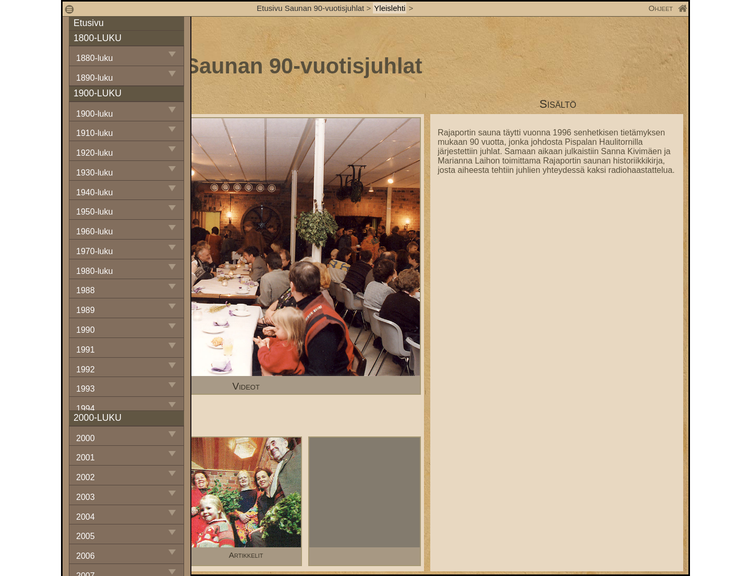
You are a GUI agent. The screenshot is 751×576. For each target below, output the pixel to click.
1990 (85, 329)
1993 (85, 388)
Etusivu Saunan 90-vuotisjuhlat (310, 8)
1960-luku (94, 231)
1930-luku (94, 172)
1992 (85, 369)
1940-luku (94, 192)
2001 (85, 457)
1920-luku (94, 152)
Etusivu (89, 23)
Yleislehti (389, 8)
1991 (85, 349)
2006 (85, 556)
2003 (85, 497)
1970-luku (94, 251)
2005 (85, 536)
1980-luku (94, 271)
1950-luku (94, 211)
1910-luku (94, 133)
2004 (85, 516)
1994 (85, 408)
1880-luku (94, 58)
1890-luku (94, 77)
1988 (85, 290)
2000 (85, 438)
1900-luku (94, 113)
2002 (85, 477)
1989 (85, 310)
